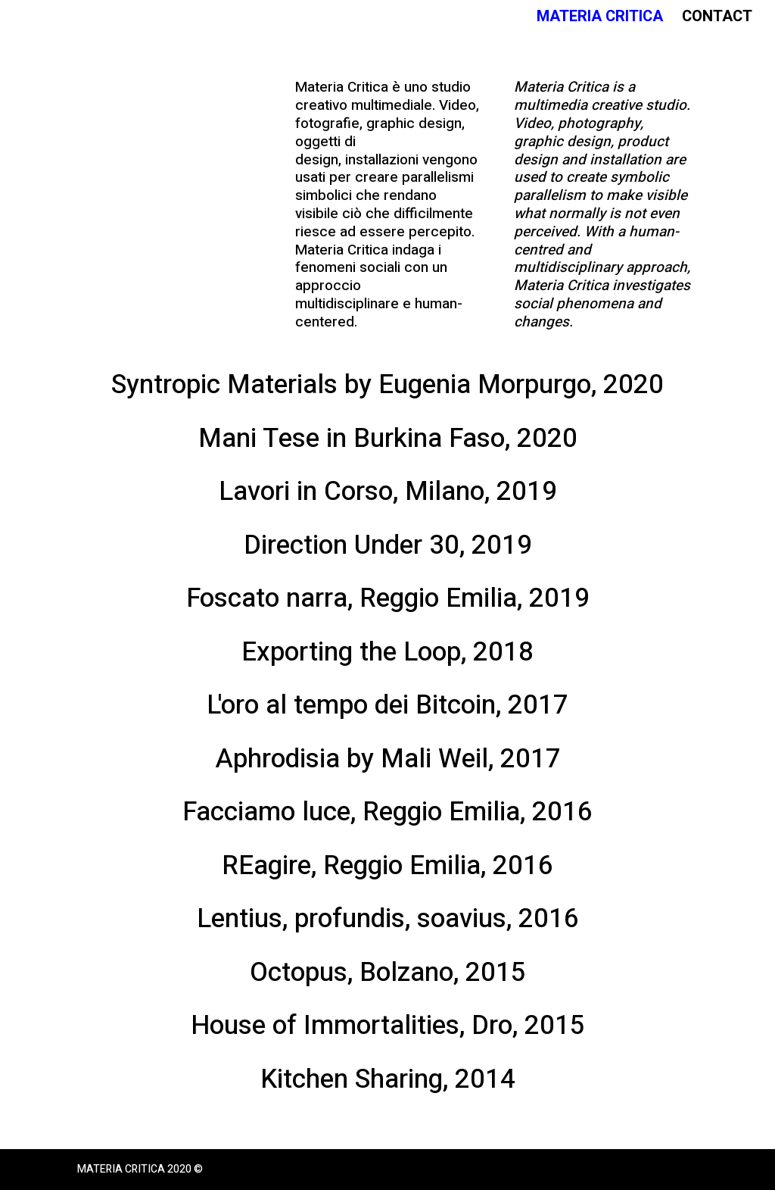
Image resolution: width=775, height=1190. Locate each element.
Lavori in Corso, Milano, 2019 (388, 491)
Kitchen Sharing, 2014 (387, 1079)
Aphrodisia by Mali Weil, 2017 (388, 759)
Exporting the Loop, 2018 (387, 652)
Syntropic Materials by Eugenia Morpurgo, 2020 (387, 384)
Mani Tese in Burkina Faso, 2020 (387, 438)
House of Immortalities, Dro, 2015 (388, 1025)
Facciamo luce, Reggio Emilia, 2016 (387, 812)
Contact (717, 19)
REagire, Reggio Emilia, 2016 (387, 865)
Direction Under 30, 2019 (388, 545)
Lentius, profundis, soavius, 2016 (388, 919)
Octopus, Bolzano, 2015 (388, 972)
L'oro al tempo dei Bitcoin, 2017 (387, 705)
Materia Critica (600, 19)
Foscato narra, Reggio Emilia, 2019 (388, 598)
